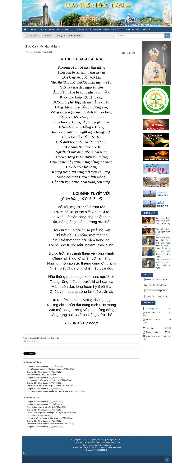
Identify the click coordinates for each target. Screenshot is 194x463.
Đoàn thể (81, 29)
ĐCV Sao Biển (46, 29)
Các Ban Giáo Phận (98, 29)
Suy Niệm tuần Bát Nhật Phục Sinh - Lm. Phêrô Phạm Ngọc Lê (162, 241)
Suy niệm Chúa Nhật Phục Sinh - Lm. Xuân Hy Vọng (156, 222)
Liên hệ (146, 29)
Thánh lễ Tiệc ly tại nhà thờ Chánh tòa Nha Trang (162, 252)
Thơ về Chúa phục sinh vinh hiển (162, 232)
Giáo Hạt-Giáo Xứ (64, 29)
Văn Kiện (136, 29)
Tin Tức (33, 29)
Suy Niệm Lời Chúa (120, 29)
